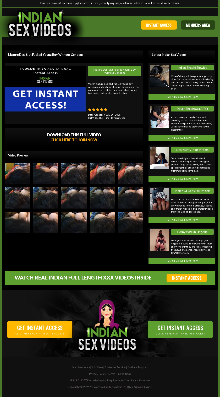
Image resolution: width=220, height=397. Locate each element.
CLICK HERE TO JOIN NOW (74, 140)
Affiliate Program (137, 367)
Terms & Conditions (119, 373)
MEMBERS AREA (198, 25)
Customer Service (115, 367)
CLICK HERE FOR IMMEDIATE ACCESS (40, 329)
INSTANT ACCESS (159, 25)
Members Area (81, 367)
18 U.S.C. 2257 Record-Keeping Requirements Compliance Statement (110, 380)
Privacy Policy (97, 373)
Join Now (97, 367)
